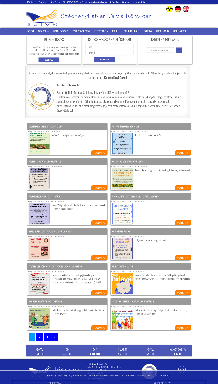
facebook (115, 2)
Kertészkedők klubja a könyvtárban (46, 126)
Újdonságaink (162, 31)
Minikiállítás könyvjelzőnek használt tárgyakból (135, 196)
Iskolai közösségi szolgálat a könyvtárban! (133, 301)
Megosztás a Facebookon (35, 131)
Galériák (148, 31)
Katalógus (43, 31)
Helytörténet (100, 31)
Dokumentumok (131, 31)
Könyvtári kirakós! (121, 231)
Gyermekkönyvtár (81, 31)
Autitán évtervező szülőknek (126, 126)
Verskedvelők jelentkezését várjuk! (45, 196)
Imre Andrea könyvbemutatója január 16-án (50, 231)
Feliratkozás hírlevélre (123, 266)
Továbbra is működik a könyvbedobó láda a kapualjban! (55, 266)
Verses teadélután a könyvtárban (45, 161)
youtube (140, 2)
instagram (128, 2)
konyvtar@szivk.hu (98, 2)
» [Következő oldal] (54, 337)
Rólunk (115, 31)
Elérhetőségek (179, 31)
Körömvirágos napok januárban (127, 161)
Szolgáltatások (60, 31)
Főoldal (30, 31)
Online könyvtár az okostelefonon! (45, 301)
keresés (179, 50)
